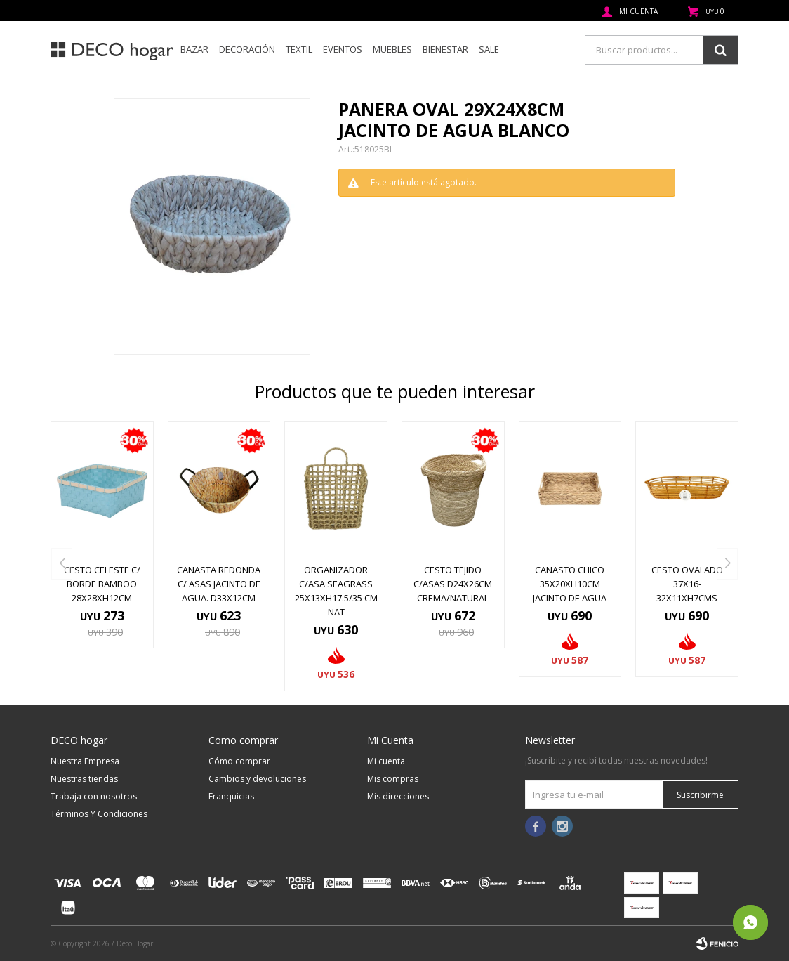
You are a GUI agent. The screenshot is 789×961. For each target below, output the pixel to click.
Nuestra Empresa (85, 761)
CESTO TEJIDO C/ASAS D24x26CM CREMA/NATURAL (452, 583)
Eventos (342, 49)
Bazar (194, 49)
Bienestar (445, 49)
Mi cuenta (386, 761)
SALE (489, 49)
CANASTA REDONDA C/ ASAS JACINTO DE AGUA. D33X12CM (218, 583)
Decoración (247, 49)
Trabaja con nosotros (94, 796)
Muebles (392, 49)
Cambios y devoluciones (257, 779)
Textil (299, 49)
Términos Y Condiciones (99, 814)
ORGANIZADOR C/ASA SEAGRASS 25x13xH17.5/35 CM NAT (336, 590)
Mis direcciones (398, 796)
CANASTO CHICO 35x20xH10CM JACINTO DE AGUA (569, 583)
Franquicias (231, 796)
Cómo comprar (239, 761)
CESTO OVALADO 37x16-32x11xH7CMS (687, 583)
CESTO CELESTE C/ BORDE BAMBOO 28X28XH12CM (102, 583)
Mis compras (392, 779)
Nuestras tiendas (84, 779)
